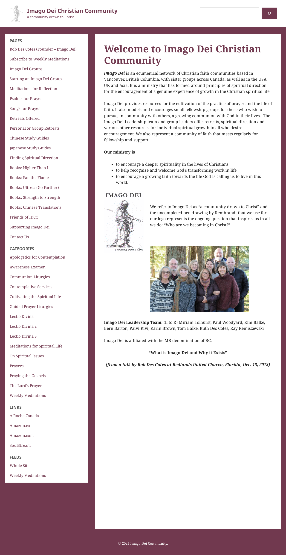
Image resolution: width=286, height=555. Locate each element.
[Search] (269, 13)
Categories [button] (22, 248)
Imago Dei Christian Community (72, 10)
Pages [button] (16, 40)
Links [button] (16, 407)
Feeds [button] (16, 457)
